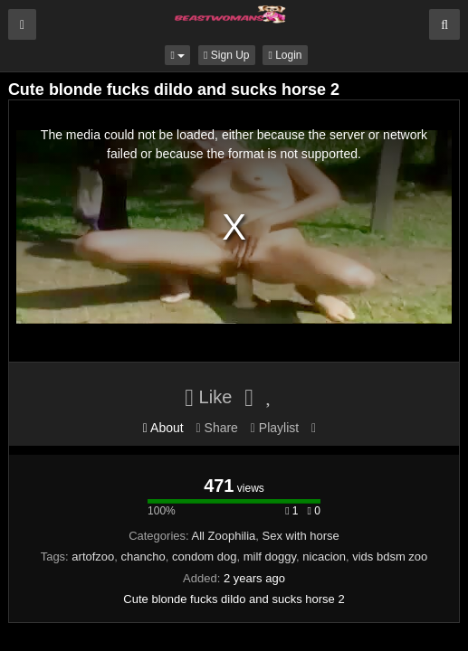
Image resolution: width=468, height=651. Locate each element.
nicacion (324, 556)
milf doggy (270, 556)
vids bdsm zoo (389, 556)
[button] (177, 55)
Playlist (275, 427)
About (163, 427)
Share (217, 427)
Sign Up (226, 55)
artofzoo (93, 556)
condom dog (204, 556)
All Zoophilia (224, 535)
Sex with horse (301, 535)
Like (208, 397)
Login (284, 55)
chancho (143, 556)
